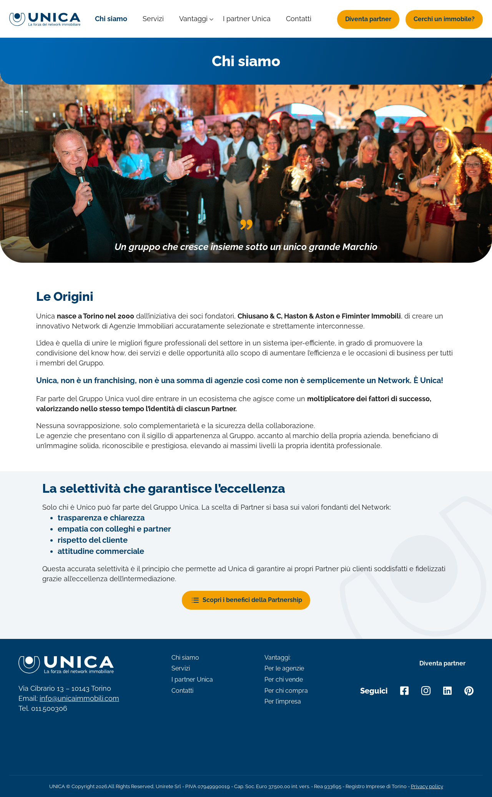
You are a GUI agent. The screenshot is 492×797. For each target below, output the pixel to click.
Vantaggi (193, 19)
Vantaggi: (277, 657)
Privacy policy (427, 786)
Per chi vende (283, 679)
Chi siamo (111, 19)
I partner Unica (247, 19)
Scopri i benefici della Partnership (252, 600)
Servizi (153, 19)
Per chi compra (286, 690)
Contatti (298, 19)
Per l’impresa (282, 701)
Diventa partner (368, 19)
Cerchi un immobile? (444, 19)
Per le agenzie (284, 668)
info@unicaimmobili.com (79, 698)
